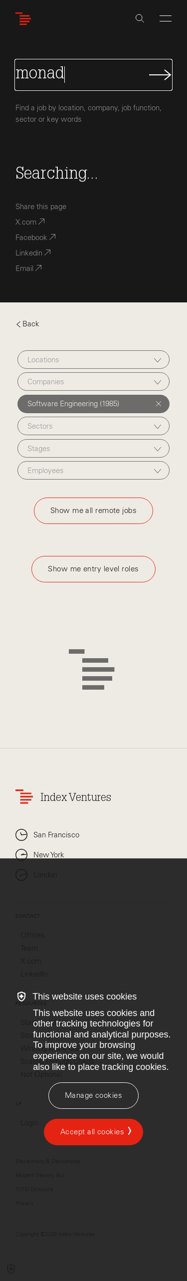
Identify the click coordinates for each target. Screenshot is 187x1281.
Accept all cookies (92, 1131)
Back (27, 323)
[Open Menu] (166, 18)
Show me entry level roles (93, 568)
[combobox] (93, 359)
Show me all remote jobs (93, 510)
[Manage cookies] (93, 1095)
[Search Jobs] (93, 75)
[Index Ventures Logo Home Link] (25, 18)
